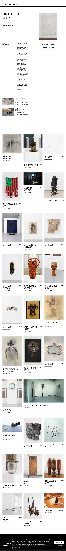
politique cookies (16, 547)
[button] (63, 26)
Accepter (59, 542)
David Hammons (7, 25)
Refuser (59, 546)
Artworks (10, 4)
